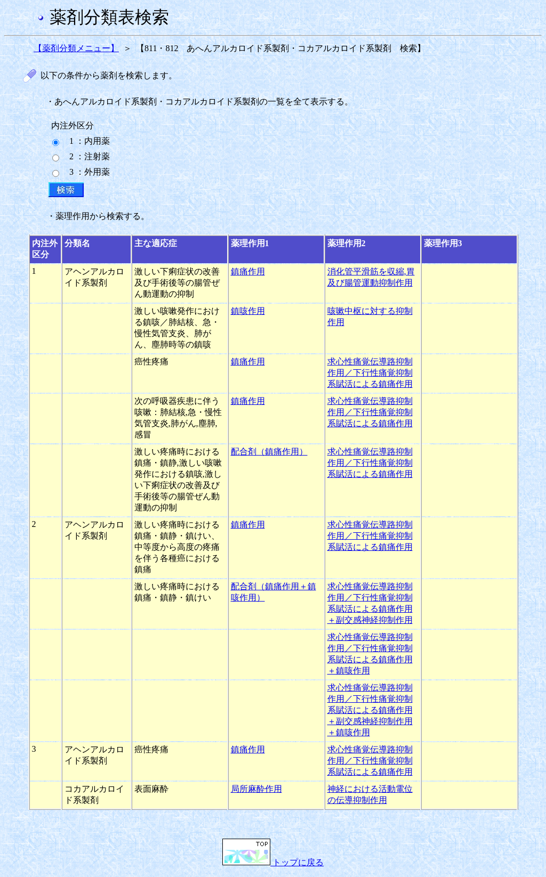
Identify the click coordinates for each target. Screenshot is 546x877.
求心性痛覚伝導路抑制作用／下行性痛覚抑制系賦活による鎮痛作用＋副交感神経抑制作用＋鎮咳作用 (370, 710)
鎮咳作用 (248, 310)
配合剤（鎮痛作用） (269, 451)
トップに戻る (273, 862)
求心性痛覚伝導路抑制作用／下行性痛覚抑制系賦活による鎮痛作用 (370, 372)
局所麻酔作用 (256, 788)
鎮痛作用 (248, 271)
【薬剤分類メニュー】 (76, 48)
